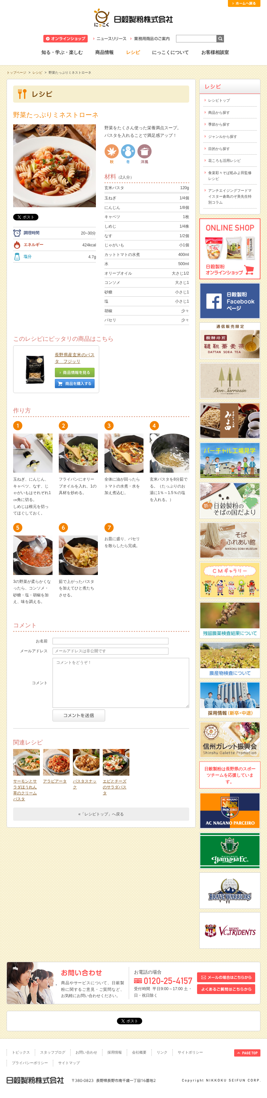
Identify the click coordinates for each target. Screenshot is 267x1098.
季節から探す (219, 124)
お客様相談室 (215, 52)
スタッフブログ (52, 1052)
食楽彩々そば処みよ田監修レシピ (230, 176)
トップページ (16, 72)
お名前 (42, 641)
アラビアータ (55, 781)
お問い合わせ (86, 1052)
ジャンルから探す (222, 136)
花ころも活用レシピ (224, 160)
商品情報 (104, 52)
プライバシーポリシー (30, 1063)
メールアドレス (34, 651)
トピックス (21, 1052)
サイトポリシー (190, 1052)
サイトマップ (69, 1063)
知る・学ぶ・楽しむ (62, 52)
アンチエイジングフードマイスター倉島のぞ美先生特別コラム (230, 196)
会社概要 (139, 1052)
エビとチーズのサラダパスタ (114, 787)
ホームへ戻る (244, 3)
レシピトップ (219, 100)
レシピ (133, 52)
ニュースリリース (109, 39)
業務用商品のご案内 (149, 39)
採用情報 (114, 1052)
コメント (40, 683)
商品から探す (219, 112)
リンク (162, 1052)
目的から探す (219, 149)
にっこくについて (170, 52)
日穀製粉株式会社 (133, 17)
